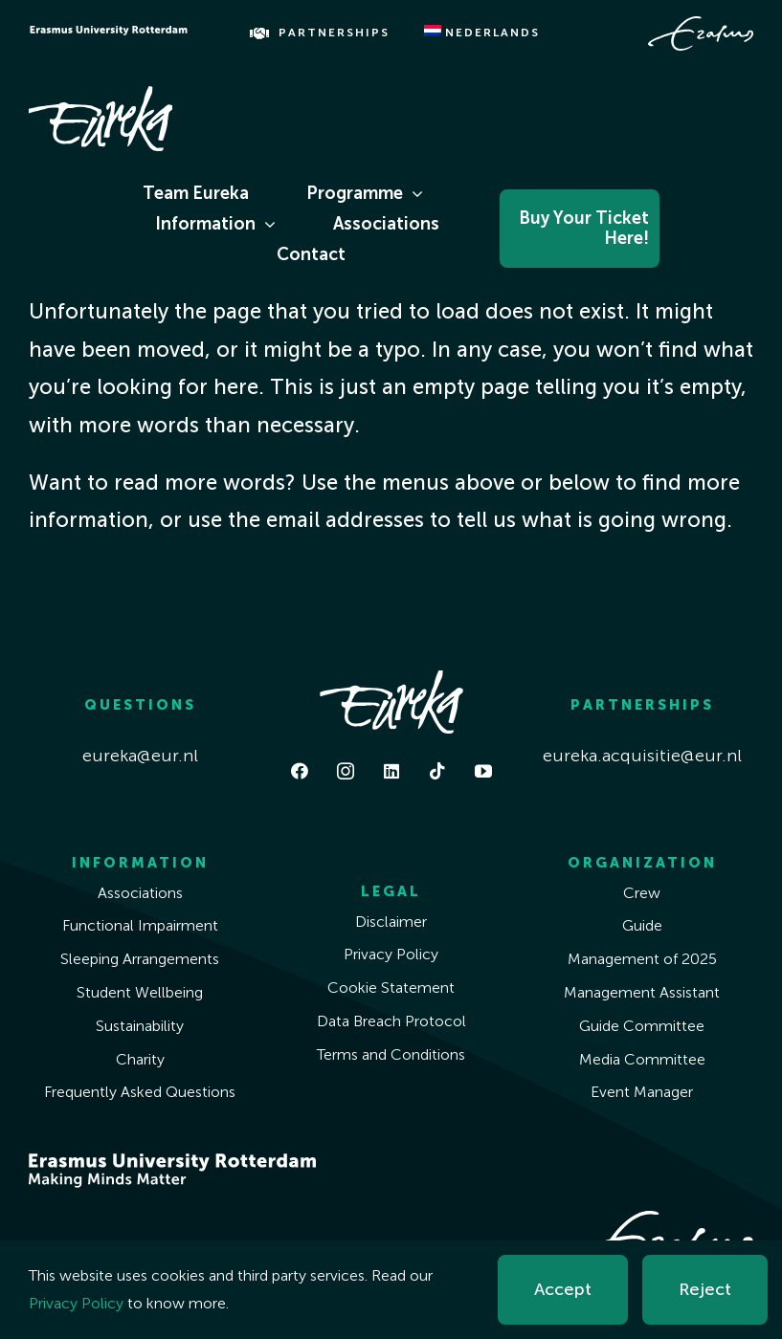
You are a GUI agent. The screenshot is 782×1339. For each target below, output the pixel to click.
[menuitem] (482, 33)
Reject (705, 1289)
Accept (563, 1289)
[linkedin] (391, 771)
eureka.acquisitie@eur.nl (642, 755)
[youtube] (483, 771)
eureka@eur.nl (140, 755)
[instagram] (345, 771)
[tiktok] (437, 771)
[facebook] (299, 771)
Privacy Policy (76, 1303)
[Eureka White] (100, 94)
